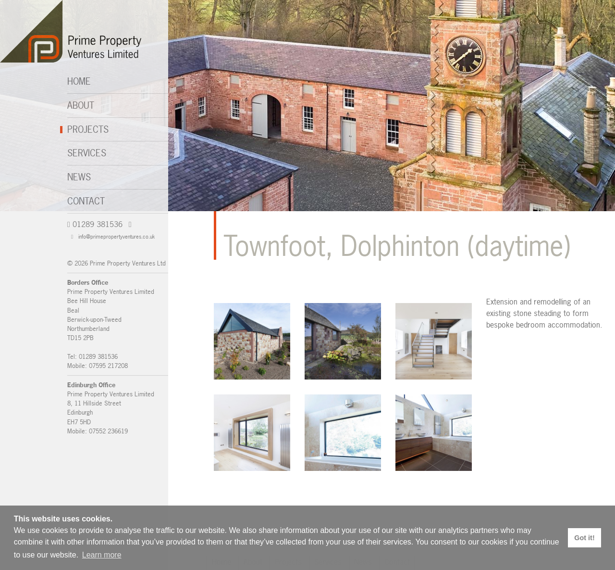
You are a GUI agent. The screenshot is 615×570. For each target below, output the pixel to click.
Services (86, 153)
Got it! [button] (584, 538)
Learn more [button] (102, 555)
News (79, 177)
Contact (86, 201)
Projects (88, 129)
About (80, 105)
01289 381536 (95, 224)
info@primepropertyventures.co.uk (113, 236)
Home (79, 81)
